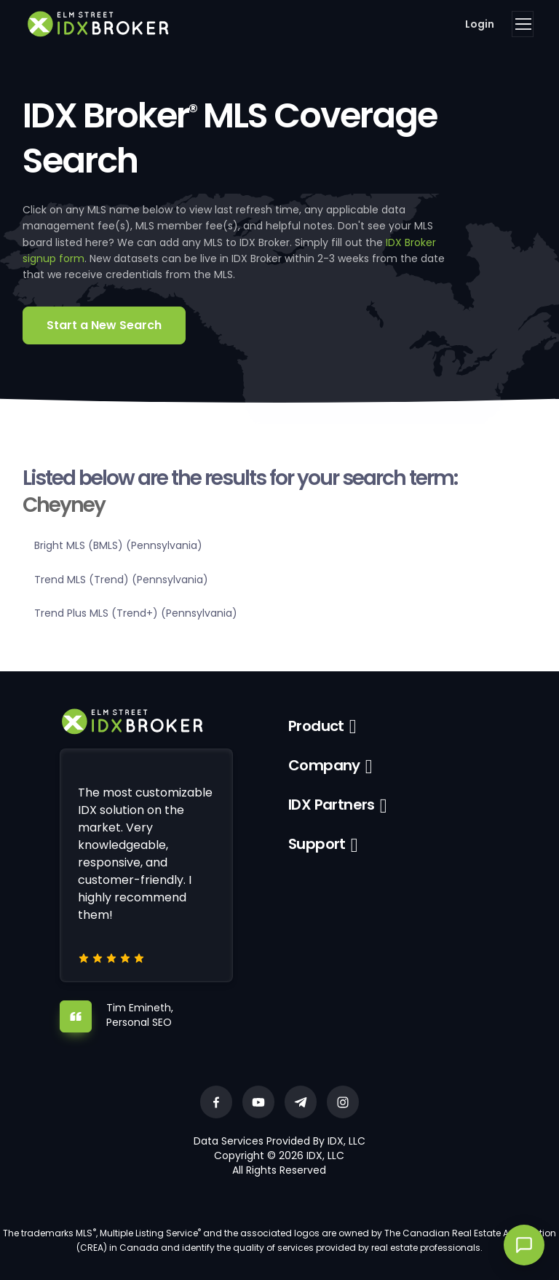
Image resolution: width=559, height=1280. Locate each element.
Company (324, 765)
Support (317, 844)
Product (316, 726)
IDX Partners (331, 804)
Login (479, 24)
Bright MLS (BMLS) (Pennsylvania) (118, 545)
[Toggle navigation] (523, 24)
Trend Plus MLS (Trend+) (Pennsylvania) (135, 613)
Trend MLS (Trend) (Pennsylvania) (121, 579)
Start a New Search (104, 325)
